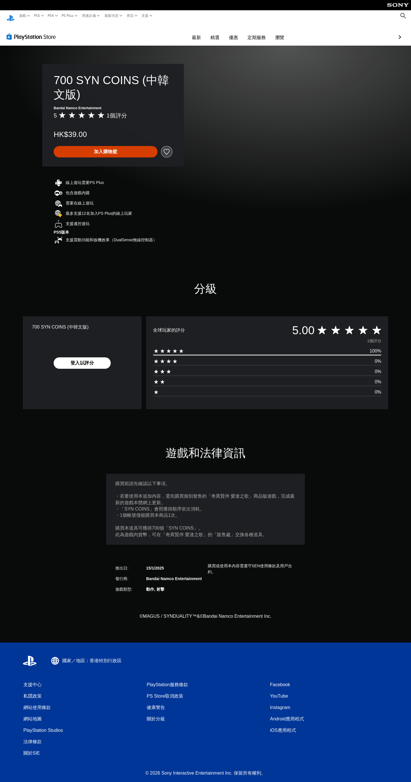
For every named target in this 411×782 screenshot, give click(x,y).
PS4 (51, 15)
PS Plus (68, 15)
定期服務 (223, 32)
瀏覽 (246, 32)
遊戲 (22, 15)
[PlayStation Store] (33, 31)
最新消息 (111, 15)
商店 (130, 15)
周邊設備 (89, 15)
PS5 (37, 15)
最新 (163, 32)
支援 (145, 15)
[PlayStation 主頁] (10, 15)
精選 (181, 32)
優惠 (200, 32)
